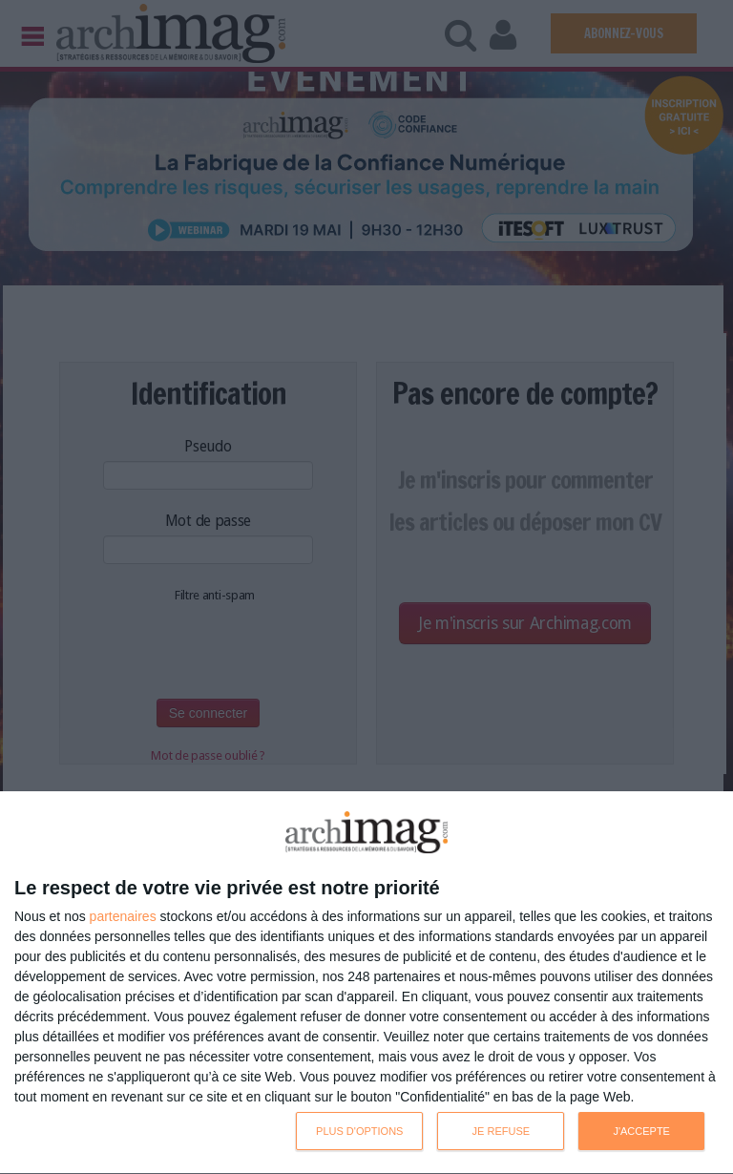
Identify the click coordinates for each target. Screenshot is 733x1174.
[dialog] (366, 983)
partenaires (123, 916)
